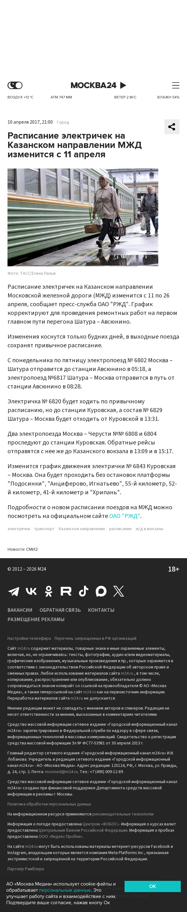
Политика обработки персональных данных (49, 804)
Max (101, 591)
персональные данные (65, 890)
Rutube (66, 591)
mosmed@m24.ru (61, 772)
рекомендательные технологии (123, 814)
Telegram (13, 591)
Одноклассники (48, 591)
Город (63, 122)
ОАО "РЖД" (124, 516)
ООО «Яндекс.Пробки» (60, 837)
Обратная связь (60, 610)
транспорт (44, 529)
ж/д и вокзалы (149, 529)
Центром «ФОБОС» (101, 824)
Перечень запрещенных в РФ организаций (95, 638)
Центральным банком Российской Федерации (83, 830)
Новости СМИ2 (22, 549)
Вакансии (19, 610)
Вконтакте (31, 591)
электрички (18, 529)
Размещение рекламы (36, 619)
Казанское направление (82, 529)
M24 (41, 569)
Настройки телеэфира (29, 638)
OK (152, 886)
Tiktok (83, 591)
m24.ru (23, 648)
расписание (120, 529)
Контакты (101, 610)
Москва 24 (93, 85)
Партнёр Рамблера (25, 869)
